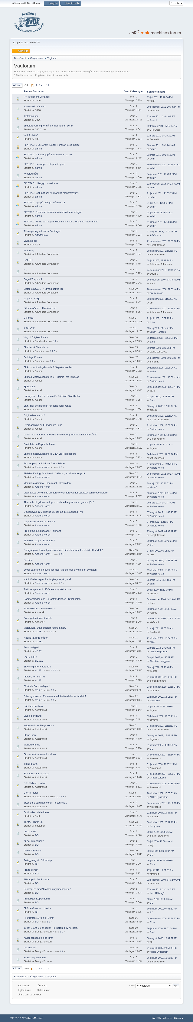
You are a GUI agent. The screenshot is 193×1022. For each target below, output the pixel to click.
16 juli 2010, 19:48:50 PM (160, 860)
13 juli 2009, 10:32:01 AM (159, 444)
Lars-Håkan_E (157, 893)
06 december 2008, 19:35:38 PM (163, 358)
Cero (152, 400)
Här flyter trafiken (33, 706)
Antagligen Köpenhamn (37, 898)
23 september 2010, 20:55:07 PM (164, 687)
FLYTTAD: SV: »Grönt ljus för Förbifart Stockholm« (52, 144)
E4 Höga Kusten (33, 357)
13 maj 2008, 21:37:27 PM (160, 328)
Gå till (131, 985)
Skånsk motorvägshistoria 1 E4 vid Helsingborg (50, 453)
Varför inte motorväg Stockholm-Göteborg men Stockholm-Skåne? (60, 434)
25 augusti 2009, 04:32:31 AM (162, 531)
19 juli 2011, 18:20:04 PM (160, 97)
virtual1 (153, 487)
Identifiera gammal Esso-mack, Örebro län (47, 483)
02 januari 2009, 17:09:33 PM (162, 435)
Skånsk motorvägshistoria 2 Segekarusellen (48, 367)
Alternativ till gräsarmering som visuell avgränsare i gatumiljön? (59, 502)
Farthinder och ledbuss (36, 812)
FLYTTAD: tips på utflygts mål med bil (44, 202)
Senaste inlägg (156, 91)
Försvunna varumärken (36, 773)
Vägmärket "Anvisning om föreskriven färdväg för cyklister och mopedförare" (66, 492)
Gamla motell (31, 792)
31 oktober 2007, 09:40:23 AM (162, 745)
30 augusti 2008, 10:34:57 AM (162, 938)
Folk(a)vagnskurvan (35, 957)
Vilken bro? (30, 831)
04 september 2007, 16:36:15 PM (164, 803)
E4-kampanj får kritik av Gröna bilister (44, 463)
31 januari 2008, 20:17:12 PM (162, 764)
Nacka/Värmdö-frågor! (36, 637)
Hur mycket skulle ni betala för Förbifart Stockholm (52, 396)
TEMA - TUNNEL (33, 822)
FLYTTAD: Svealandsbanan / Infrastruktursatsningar (53, 212)
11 (47, 85)
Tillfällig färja (31, 763)
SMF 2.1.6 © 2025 (18, 1018)
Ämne (27, 91)
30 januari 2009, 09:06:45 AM (162, 609)
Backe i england (32, 715)
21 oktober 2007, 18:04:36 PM (162, 638)
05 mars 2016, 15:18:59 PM (161, 580)
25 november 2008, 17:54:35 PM (163, 618)
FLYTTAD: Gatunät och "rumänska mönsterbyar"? (51, 193)
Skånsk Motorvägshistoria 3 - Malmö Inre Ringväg (51, 376)
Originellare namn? (34, 415)
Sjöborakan (30, 386)
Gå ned (17, 85)
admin (38, 148)
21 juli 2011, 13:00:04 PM (160, 203)
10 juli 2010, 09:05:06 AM (159, 899)
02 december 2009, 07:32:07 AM (163, 880)
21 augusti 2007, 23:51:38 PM (162, 948)
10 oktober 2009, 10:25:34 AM (162, 415)
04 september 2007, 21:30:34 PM (164, 774)
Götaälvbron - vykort (35, 783)
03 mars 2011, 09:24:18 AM (161, 155)
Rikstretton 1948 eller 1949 (39, 917)
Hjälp (153, 1018)
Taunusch (155, 700)
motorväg (29, 250)
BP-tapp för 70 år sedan (37, 879)
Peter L (153, 120)
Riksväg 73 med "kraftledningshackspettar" (47, 889)
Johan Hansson (158, 332)
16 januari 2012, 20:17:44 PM (162, 493)
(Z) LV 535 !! (30, 657)
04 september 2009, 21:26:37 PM (164, 918)
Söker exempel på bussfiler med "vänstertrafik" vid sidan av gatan (60, 569)
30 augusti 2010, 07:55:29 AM (162, 908)
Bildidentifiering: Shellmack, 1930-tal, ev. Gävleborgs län (55, 473)
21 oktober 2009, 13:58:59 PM (162, 425)
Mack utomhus (32, 744)
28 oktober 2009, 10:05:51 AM (162, 793)
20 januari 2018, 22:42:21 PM (162, 541)
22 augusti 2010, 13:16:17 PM (162, 697)
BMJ (152, 544)
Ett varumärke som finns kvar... (41, 754)
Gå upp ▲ (178, 1018)
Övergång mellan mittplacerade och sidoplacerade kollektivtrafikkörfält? (63, 550)
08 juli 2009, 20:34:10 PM (160, 706)
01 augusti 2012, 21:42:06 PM (162, 677)
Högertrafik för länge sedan (39, 725)
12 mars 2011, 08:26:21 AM (161, 135)
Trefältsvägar (31, 116)
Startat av (40, 91)
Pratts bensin (31, 869)
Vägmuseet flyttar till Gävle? (39, 521)
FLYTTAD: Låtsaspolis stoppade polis (44, 164)
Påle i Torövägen (33, 850)
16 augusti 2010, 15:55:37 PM (162, 958)
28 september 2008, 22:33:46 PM (164, 289)
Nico (152, 642)
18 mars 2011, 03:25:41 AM (161, 145)
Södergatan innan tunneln (38, 618)
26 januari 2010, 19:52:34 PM (162, 928)
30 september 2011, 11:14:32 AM (163, 164)
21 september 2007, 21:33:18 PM (164, 241)
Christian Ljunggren (160, 661)
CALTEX (28, 260)
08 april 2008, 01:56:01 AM (160, 657)
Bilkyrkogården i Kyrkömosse (40, 308)
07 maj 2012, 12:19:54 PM (160, 522)
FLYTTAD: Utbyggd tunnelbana (41, 183)
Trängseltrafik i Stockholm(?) (39, 608)
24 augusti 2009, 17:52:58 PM (162, 560)
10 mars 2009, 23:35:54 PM (161, 348)
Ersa (152, 322)
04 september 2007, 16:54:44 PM (164, 754)
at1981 (39, 631)
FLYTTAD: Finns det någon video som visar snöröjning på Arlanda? (61, 221)
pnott (152, 583)
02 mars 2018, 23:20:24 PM (161, 648)
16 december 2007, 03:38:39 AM (163, 279)
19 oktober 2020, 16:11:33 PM (162, 570)
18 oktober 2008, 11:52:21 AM (162, 299)
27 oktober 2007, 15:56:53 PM (162, 726)
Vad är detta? (31, 135)
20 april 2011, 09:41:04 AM (160, 851)
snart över (29, 327)
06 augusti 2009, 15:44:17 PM (162, 735)
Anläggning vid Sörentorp (38, 860)
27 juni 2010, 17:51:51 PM (160, 870)
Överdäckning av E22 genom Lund (43, 425)
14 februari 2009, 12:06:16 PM (162, 454)
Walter (153, 371)
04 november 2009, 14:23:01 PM (163, 599)
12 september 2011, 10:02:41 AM (163, 377)
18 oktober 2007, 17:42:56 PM (162, 251)
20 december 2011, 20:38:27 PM (163, 107)
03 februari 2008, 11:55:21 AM (162, 716)
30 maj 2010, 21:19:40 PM (160, 667)
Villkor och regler (164, 1018)
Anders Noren (157, 381)
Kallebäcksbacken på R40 (38, 937)
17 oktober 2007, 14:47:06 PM (162, 464)
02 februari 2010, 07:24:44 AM (162, 126)
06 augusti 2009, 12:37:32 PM (162, 406)
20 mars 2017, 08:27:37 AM (161, 502)
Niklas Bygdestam (159, 651)
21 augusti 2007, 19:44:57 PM (162, 812)
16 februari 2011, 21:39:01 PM (162, 338)
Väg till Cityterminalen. (36, 337)
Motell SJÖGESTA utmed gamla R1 (43, 288)
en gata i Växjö (32, 298)
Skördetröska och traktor (37, 908)
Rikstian (28, 560)
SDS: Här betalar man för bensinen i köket (47, 405)
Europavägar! (31, 647)
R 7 (26, 269)
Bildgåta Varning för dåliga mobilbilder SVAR (48, 125)
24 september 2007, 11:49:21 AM (163, 270)
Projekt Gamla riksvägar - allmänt (42, 530)
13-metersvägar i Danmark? (39, 540)
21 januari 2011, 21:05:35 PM (162, 193)
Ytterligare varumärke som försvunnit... (45, 802)
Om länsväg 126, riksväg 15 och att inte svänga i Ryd (53, 511)
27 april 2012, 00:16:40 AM (160, 550)
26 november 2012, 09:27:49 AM (163, 474)
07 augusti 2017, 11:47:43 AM (162, 512)
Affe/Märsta (41, 235)
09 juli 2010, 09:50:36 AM (159, 832)
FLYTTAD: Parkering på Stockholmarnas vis (48, 154)
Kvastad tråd (31, 173)
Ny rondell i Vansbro (35, 106)
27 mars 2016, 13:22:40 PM (161, 889)
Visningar (137, 91)
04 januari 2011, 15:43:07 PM (162, 174)
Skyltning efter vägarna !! (37, 666)
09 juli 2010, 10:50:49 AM (159, 841)
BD (151, 749)
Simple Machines (35, 1018)
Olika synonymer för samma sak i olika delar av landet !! (55, 696)
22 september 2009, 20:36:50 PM (164, 783)
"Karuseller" (30, 947)
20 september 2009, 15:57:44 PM (164, 387)
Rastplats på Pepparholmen (39, 444)
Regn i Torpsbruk (33, 279)
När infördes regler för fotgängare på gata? (47, 579)
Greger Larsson (158, 777)
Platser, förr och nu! (34, 676)
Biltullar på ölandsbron (36, 347)
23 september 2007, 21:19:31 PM (164, 308)
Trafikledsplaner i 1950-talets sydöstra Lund (48, 589)
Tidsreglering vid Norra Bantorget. (42, 231)
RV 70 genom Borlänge (37, 96)
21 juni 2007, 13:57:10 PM (160, 318)
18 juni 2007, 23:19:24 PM (160, 260)
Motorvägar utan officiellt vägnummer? (45, 627)
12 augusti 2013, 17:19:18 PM (162, 231)
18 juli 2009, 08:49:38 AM (159, 212)
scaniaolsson (156, 293)
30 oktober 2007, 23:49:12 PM (162, 822)
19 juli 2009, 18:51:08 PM (160, 589)
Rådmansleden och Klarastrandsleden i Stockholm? (52, 599)
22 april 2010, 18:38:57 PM (160, 396)
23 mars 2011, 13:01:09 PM (161, 116)
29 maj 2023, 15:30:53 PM (160, 483)
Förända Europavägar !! (37, 686)
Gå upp (17, 969)
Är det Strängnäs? (34, 841)
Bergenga (155, 826)
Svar (126, 91)
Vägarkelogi (30, 240)
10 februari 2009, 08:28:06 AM (162, 367)
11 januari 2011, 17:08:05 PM (162, 222)
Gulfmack (29, 317)
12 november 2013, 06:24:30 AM (163, 183)
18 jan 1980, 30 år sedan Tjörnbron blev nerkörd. (51, 927)
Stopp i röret (30, 735)
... (44, 85)
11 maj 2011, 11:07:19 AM (160, 628)
